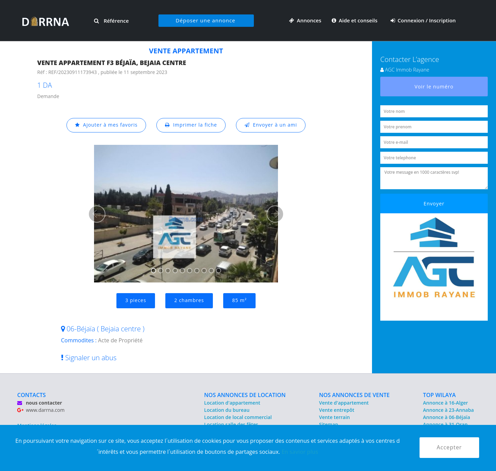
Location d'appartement (232, 402)
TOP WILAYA (439, 395)
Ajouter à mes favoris (106, 125)
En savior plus (299, 452)
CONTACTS (31, 395)
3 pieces (135, 300)
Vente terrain (334, 417)
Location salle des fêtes (231, 424)
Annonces (305, 20)
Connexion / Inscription (423, 20)
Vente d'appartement (344, 402)
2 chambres (189, 300)
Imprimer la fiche (191, 125)
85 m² (239, 300)
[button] (96, 214)
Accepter (449, 447)
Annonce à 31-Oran (445, 424)
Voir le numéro (434, 86)
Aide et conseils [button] (355, 20)
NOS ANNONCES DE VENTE (354, 395)
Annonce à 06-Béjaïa (446, 417)
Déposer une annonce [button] (205, 20)
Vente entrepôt (336, 410)
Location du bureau (227, 410)
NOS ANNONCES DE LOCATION (245, 395)
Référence (111, 20)
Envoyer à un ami (271, 125)
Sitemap (328, 424)
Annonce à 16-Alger (445, 402)
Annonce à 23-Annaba (448, 410)
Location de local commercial (238, 417)
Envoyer (434, 203)
